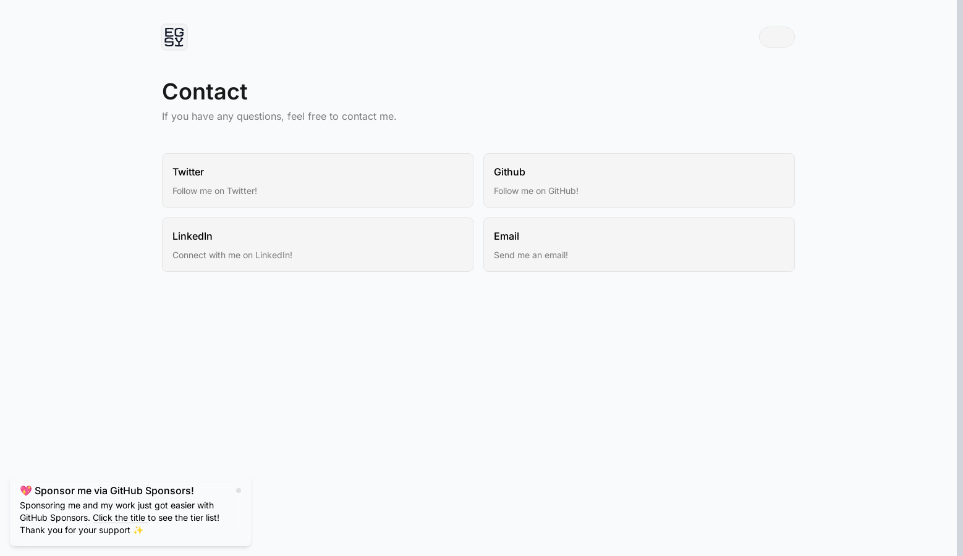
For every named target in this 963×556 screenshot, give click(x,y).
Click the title (120, 517)
